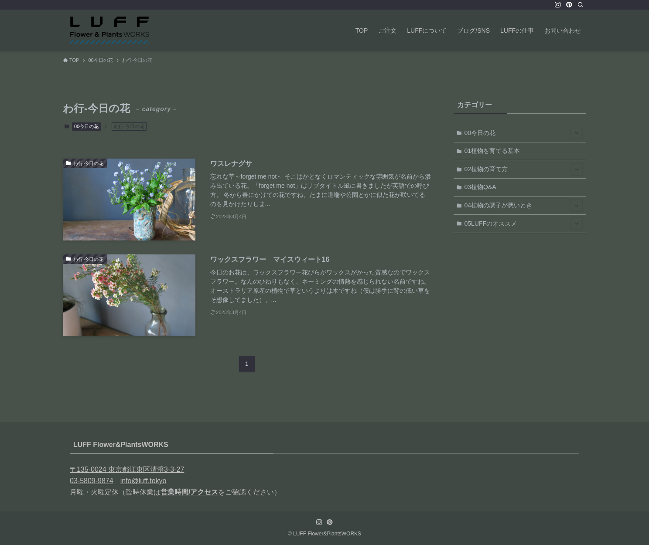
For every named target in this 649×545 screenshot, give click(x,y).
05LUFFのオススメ (524, 223)
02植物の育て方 (524, 169)
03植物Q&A (480, 186)
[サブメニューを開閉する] (576, 133)
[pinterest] (569, 5)
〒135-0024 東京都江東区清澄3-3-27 (127, 469)
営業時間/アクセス (189, 492)
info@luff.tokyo (143, 480)
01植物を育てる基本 (492, 150)
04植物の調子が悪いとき (524, 206)
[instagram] (558, 5)
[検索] (580, 5)
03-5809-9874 (91, 480)
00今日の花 (86, 126)
